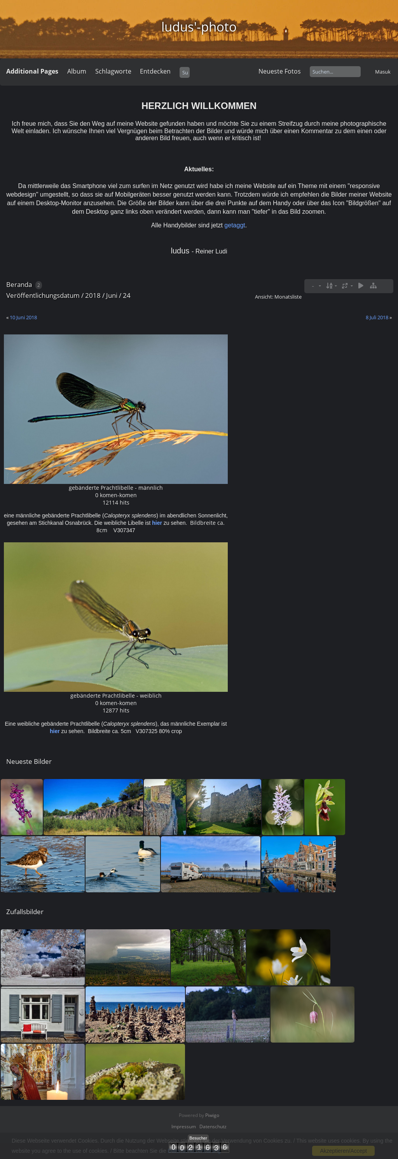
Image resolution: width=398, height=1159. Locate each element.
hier (157, 523)
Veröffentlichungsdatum (43, 295)
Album (76, 71)
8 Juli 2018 (377, 317)
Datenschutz (213, 1126)
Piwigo (212, 1115)
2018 (93, 295)
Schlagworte (113, 71)
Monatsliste (288, 296)
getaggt (234, 225)
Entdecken (155, 71)
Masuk (383, 71)
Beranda (19, 284)
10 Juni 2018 (23, 317)
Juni (111, 295)
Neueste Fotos (279, 71)
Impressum (183, 1126)
